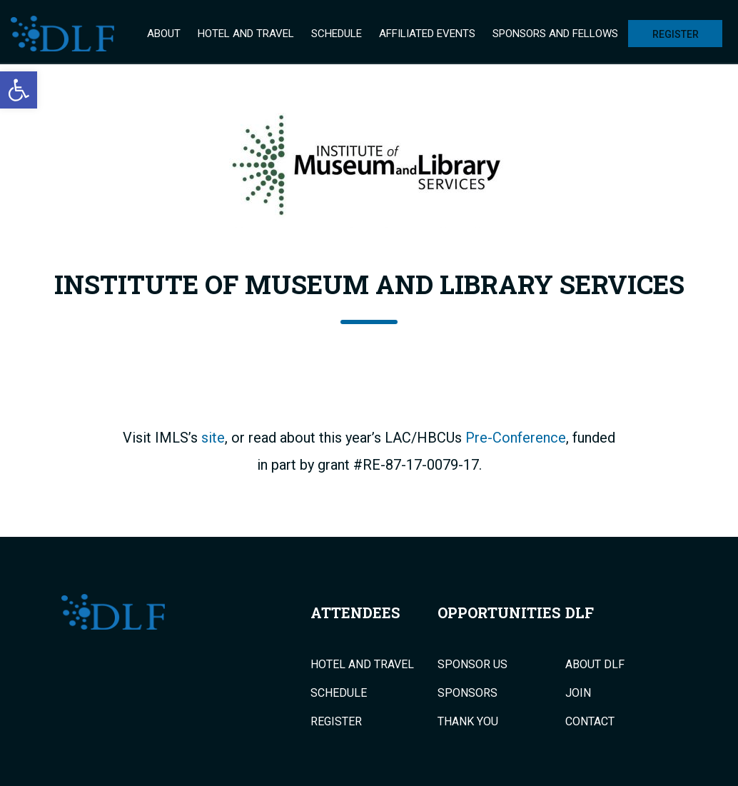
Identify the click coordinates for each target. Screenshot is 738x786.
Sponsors (467, 693)
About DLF (595, 664)
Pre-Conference (515, 437)
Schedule (336, 33)
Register (675, 34)
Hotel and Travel (246, 33)
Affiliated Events (427, 33)
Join (578, 693)
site (213, 437)
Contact (590, 721)
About (164, 33)
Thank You (468, 721)
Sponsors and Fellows (555, 33)
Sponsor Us (472, 664)
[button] (18, 90)
